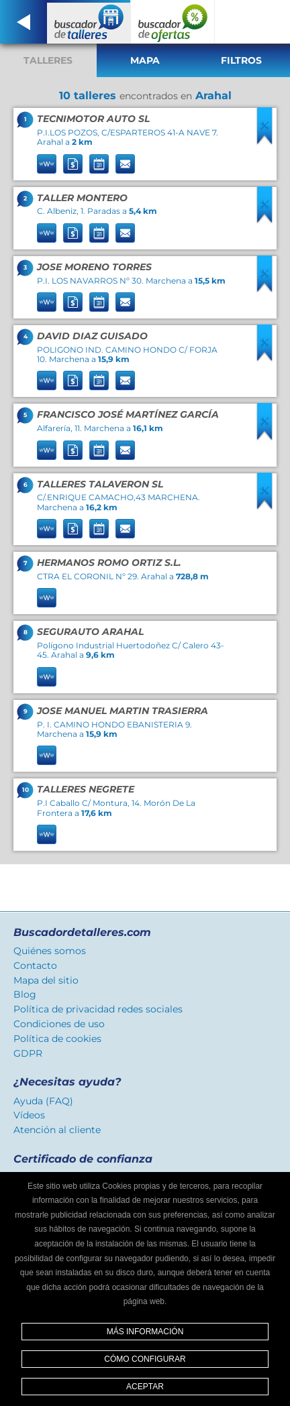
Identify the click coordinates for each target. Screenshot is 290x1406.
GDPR (27, 1053)
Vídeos (29, 1115)
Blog (24, 994)
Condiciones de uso (59, 1024)
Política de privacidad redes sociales (98, 1009)
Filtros (241, 60)
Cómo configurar (144, 1359)
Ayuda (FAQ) (43, 1101)
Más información (145, 1331)
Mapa (145, 60)
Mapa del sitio (46, 980)
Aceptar (145, 1386)
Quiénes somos (49, 951)
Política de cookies (57, 1039)
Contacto (35, 965)
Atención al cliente (57, 1130)
